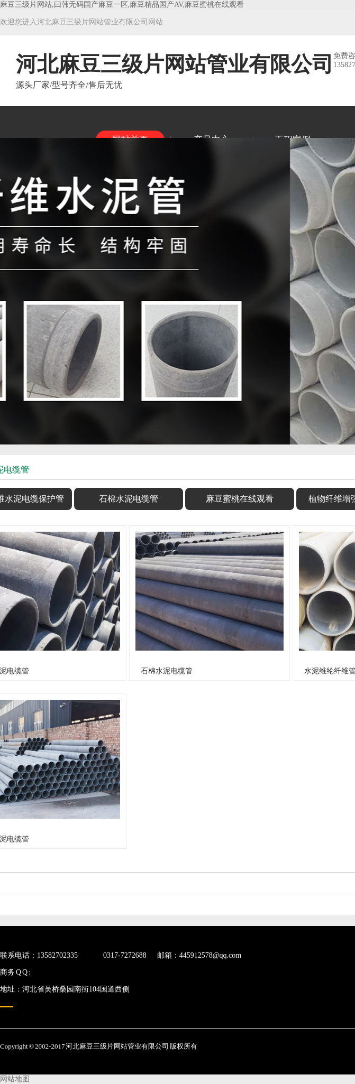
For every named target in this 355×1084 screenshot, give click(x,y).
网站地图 (15, 1079)
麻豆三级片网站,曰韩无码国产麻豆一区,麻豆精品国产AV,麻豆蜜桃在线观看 (122, 4)
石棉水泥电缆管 (128, 498)
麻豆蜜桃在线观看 (240, 498)
